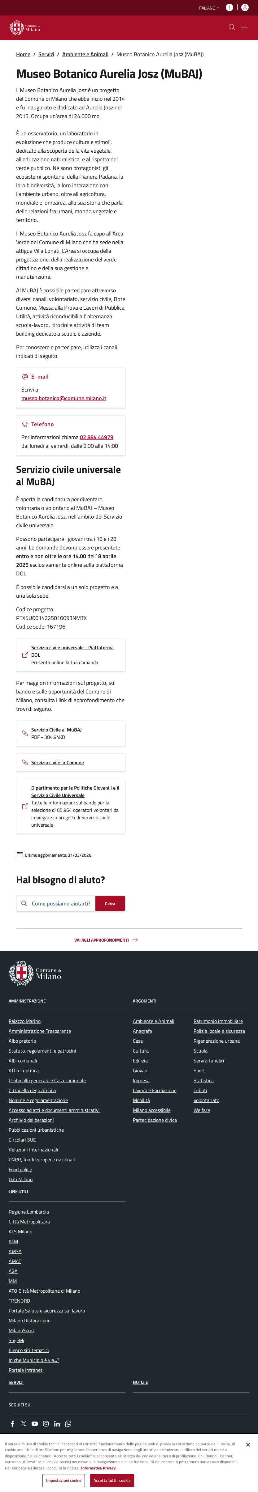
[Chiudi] (248, 1445)
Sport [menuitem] (199, 1070)
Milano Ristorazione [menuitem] (29, 1320)
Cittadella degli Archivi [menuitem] (32, 1090)
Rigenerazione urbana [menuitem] (217, 1041)
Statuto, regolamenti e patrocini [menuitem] (42, 1050)
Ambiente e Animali (85, 54)
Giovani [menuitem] (141, 1070)
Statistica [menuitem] (204, 1080)
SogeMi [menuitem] (16, 1340)
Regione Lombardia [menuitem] (29, 1211)
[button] (210, 8)
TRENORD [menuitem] (19, 1300)
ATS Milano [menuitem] (20, 1231)
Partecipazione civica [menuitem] (155, 1120)
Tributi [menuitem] (200, 1090)
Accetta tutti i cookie (112, 1480)
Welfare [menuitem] (202, 1110)
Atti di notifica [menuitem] (24, 1070)
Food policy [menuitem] (20, 1169)
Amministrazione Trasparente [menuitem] (40, 1031)
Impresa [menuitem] (141, 1080)
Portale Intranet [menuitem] (25, 1370)
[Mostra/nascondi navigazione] (244, 27)
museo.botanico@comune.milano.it (63, 398)
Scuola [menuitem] (201, 1050)
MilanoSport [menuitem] (21, 1330)
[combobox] (61, 903)
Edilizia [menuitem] (140, 1060)
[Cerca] (110, 903)
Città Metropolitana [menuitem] (29, 1221)
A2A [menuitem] (13, 1271)
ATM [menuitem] (13, 1241)
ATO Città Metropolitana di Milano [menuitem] (44, 1291)
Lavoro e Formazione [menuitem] (155, 1090)
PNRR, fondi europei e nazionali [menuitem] (42, 1159)
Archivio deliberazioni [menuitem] (31, 1120)
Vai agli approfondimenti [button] (106, 939)
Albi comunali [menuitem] (23, 1060)
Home (23, 54)
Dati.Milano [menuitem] (21, 1179)
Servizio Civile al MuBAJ (56, 729)
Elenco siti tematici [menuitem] (29, 1350)
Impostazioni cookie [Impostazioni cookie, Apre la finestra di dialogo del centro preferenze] (63, 1480)
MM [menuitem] (13, 1281)
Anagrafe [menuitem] (142, 1031)
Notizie (140, 1382)
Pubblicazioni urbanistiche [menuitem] (36, 1130)
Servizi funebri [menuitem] (209, 1060)
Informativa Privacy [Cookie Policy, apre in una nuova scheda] (98, 1468)
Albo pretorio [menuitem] (22, 1041)
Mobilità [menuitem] (141, 1100)
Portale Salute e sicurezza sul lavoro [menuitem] (47, 1310)
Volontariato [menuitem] (206, 1100)
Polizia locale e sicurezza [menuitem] (219, 1031)
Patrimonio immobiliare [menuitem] (218, 1021)
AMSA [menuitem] (15, 1251)
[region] (129, 1463)
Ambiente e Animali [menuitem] (153, 1021)
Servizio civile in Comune (57, 762)
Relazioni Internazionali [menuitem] (33, 1149)
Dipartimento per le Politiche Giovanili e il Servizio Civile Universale (75, 791)
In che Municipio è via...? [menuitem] (34, 1360)
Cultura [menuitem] (141, 1050)
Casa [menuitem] (138, 1041)
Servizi (46, 54)
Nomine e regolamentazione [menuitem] (38, 1100)
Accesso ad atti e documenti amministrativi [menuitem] (54, 1110)
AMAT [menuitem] (15, 1261)
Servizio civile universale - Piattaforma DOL (72, 651)
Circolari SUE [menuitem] (22, 1139)
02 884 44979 (96, 437)
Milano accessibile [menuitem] (152, 1110)
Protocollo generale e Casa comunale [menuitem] (47, 1080)
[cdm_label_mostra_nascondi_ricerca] (232, 27)
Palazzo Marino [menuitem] (25, 1021)
